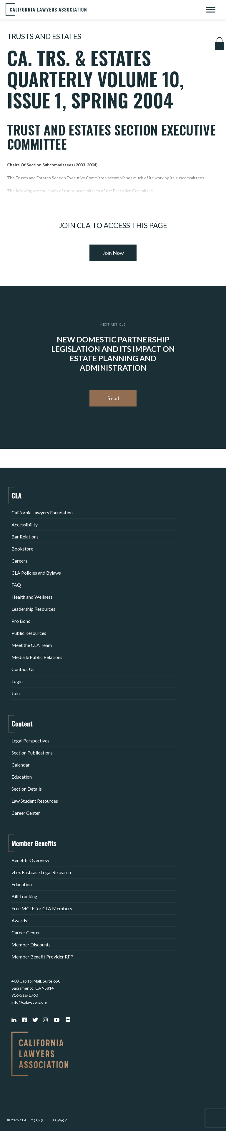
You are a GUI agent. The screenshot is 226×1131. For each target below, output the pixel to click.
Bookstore (22, 548)
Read (113, 398)
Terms (37, 1120)
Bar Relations (25, 536)
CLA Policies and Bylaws (36, 572)
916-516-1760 (24, 995)
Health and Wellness (32, 597)
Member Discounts (31, 944)
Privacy (59, 1120)
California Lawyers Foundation (42, 512)
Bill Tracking (24, 896)
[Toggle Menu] (210, 9)
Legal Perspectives (30, 740)
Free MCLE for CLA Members (41, 908)
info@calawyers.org (29, 1002)
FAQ (16, 585)
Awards (19, 920)
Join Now (113, 253)
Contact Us (22, 669)
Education (21, 776)
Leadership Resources (33, 609)
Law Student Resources (34, 801)
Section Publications (32, 752)
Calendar (20, 764)
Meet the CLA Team (31, 645)
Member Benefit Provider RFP (42, 956)
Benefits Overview (30, 860)
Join (15, 693)
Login (17, 681)
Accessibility (24, 524)
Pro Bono (21, 621)
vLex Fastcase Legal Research (41, 872)
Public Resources (28, 633)
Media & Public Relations (36, 657)
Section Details (26, 789)
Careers (19, 560)
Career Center (25, 813)
